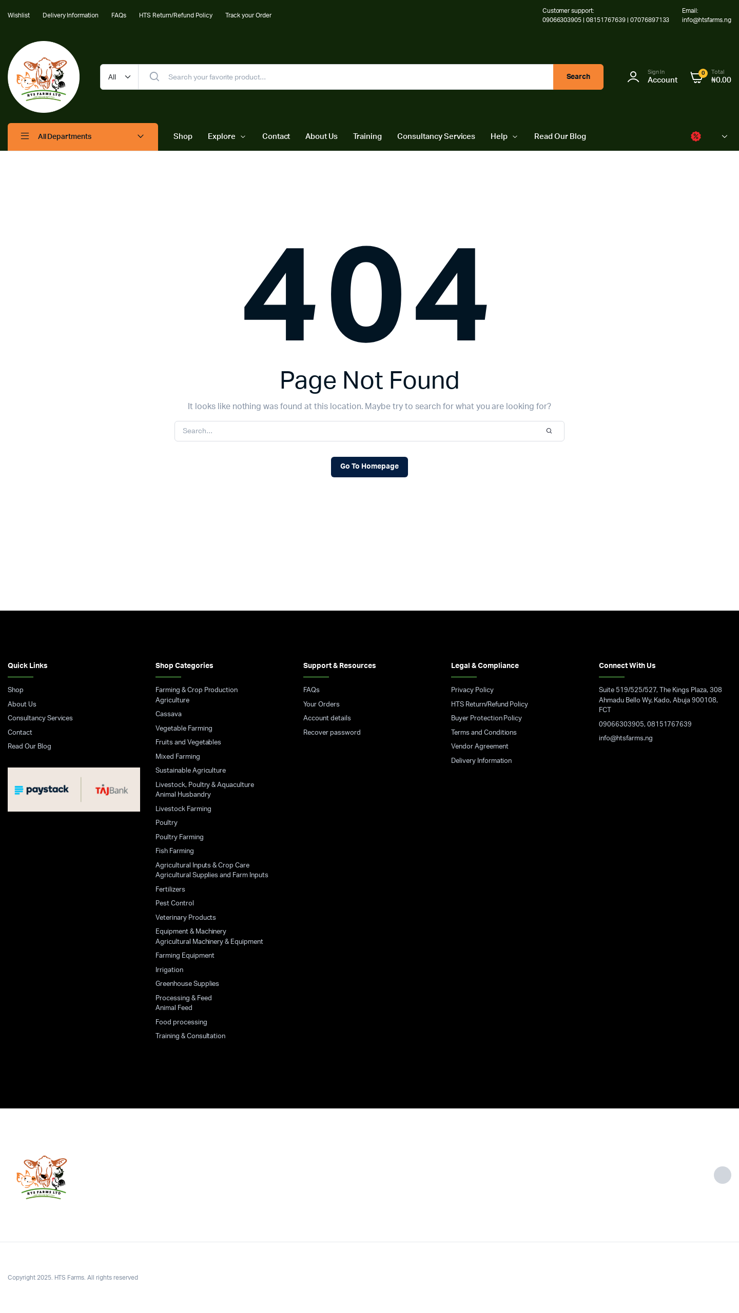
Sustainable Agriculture (190, 770)
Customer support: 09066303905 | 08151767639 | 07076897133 (606, 15)
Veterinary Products (185, 918)
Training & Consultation (190, 1036)
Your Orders (321, 704)
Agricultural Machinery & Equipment (209, 942)
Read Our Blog (560, 136)
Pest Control (174, 903)
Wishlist (19, 15)
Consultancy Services (436, 136)
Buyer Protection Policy (486, 718)
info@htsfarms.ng (626, 738)
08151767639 (669, 724)
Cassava (168, 714)
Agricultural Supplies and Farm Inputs (211, 875)
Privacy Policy (472, 690)
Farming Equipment (185, 956)
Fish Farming (174, 851)
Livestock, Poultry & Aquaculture (204, 785)
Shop (182, 136)
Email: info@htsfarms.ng (706, 15)
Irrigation (169, 970)
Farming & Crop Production (196, 690)
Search (579, 76)
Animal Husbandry (183, 795)
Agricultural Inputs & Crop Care (202, 865)
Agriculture (172, 700)
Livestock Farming (183, 809)
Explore (222, 136)
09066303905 (621, 724)
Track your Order (248, 15)
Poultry (166, 823)
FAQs (118, 15)
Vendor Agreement (480, 746)
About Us (321, 136)
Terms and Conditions (484, 733)
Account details (327, 718)
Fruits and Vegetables (188, 742)
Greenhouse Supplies (187, 984)
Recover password (332, 733)
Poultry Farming (179, 837)
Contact (276, 136)
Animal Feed (173, 1008)
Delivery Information (71, 15)
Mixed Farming (177, 757)
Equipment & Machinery (190, 931)
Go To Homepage (369, 466)
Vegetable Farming (183, 728)
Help (499, 136)
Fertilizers (170, 889)
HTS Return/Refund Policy (175, 15)
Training (367, 136)
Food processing (181, 1022)
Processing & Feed (183, 998)
